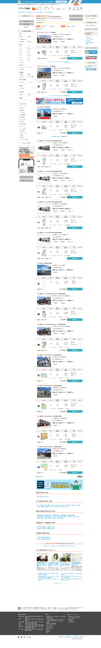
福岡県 (26, 628)
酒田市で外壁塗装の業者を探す (44, 537)
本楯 (38, 496)
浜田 (56, 505)
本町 (50, 506)
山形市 (54, 516)
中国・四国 (21, 626)
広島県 (26, 626)
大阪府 (26, 624)
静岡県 (32, 623)
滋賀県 (35, 624)
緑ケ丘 (64, 506)
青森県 (29, 616)
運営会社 (60, 636)
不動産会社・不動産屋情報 (51, 623)
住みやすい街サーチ (50, 626)
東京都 (26, 619)
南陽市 (54, 518)
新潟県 (26, 621)
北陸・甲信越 (21, 621)
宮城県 (35, 616)
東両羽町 (73, 505)
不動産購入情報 (49, 617)
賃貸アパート (57, 616)
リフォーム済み (89, 39)
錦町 (46, 505)
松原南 (56, 506)
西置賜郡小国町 (56, 515)
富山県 (35, 621)
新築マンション (47, 545)
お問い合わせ (70, 619)
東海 (19, 623)
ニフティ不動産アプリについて (74, 617)
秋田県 (38, 616)
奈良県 (38, 624)
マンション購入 (49, 619)
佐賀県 (29, 628)
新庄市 (65, 516)
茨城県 (39, 619)
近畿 (19, 624)
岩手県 (32, 616)
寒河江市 (70, 516)
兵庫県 (29, 624)
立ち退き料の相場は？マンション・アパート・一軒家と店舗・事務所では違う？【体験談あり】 (48, 576)
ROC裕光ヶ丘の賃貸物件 (44, 107)
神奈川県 (30, 619)
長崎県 (32, 628)
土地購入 (48, 622)
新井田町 (42, 505)
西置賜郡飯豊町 (71, 515)
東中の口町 (67, 505)
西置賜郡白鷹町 (63, 515)
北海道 (26, 616)
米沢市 (57, 516)
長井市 (38, 518)
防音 (87, 44)
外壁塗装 (48, 631)
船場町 (47, 506)
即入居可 (88, 40)
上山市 (73, 516)
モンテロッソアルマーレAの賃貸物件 (47, 66)
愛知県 (26, 623)
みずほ (60, 506)
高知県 (32, 627)
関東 (19, 619)
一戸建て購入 (48, 620)
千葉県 (36, 619)
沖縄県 (30, 630)
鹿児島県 (26, 630)
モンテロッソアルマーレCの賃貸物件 (47, 32)
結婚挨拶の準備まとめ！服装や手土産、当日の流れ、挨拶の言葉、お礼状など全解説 (42, 564)
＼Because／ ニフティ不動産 (73, 616)
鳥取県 (32, 626)
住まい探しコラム (49, 628)
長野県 (32, 621)
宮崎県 (42, 628)
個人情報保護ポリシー (68, 636)
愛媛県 (29, 627)
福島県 (26, 617)
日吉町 (38, 506)
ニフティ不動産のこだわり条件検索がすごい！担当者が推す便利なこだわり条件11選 (53, 564)
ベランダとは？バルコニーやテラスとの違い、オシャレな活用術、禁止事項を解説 (65, 564)
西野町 (48, 505)
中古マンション (54, 545)
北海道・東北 (21, 616)
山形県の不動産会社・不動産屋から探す (46, 528)
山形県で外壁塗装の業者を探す (44, 539)
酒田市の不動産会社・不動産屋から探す (46, 527)
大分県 (38, 628)
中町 (38, 505)
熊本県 (35, 628)
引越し (47, 632)
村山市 (77, 516)
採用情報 (81, 636)
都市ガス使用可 (89, 42)
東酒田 (41, 496)
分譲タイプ (88, 37)
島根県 (35, 626)
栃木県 (42, 619)
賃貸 (47, 616)
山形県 (42, 616)
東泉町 (59, 505)
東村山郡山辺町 (60, 518)
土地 (73, 545)
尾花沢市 (50, 518)
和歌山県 (42, 624)
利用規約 (76, 636)
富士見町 (43, 506)
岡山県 (29, 626)
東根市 (46, 518)
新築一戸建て (62, 545)
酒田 (45, 496)
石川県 (38, 621)
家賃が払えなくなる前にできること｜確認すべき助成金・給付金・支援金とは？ (48, 574)
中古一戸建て (69, 545)
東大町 (63, 505)
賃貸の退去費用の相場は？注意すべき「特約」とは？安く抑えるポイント (76, 564)
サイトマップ (70, 622)
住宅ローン (48, 629)
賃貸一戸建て (63, 616)
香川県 (26, 627)
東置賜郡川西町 (48, 515)
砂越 (47, 496)
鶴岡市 (61, 516)
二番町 (52, 505)
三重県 (35, 623)
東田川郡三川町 (40, 516)
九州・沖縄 (21, 628)
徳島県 (42, 626)
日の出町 (78, 505)
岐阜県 (29, 623)
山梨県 (29, 621)
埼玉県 (33, 619)
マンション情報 (49, 625)
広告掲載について (71, 620)
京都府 (32, 624)
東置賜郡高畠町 (40, 515)
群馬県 (26, 620)
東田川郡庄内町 (48, 516)
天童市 (42, 518)
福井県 (42, 621)
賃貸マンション (51, 616)
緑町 (67, 506)
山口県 (38, 626)
